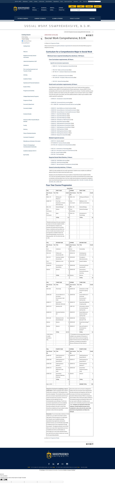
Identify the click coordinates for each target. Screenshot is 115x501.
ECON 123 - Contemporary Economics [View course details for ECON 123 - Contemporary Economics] (61, 74)
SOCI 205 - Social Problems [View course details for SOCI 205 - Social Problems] (57, 151)
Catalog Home (26, 45)
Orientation (76, 1)
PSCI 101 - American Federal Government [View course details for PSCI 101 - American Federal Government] (63, 71)
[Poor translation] (5, 479)
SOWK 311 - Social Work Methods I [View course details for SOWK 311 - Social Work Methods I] (59, 113)
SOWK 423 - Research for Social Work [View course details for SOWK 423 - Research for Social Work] (59, 134)
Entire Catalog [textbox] (25, 36)
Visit (81, 6)
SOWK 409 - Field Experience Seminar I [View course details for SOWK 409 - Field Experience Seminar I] (60, 130)
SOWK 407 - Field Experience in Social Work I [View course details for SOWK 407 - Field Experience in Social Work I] (61, 122)
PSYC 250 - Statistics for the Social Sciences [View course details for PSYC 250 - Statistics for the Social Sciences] (63, 144)
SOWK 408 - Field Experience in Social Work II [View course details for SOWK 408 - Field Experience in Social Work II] (61, 124)
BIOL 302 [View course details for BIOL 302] (59, 181)
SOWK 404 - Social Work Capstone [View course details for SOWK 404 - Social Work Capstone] (59, 120)
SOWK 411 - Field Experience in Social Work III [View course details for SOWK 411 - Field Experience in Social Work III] (61, 126)
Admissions (26, 64)
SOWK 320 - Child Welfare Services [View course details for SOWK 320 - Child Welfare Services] (59, 159)
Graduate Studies (27, 113)
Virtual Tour (61, 9)
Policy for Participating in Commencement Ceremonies (29, 145)
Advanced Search (25, 42)
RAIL (80, 1)
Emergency (43, 9)
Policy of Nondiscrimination (29, 132)
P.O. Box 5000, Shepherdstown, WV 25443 (66, 466)
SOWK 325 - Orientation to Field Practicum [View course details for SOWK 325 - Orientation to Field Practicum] (60, 118)
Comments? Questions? (28, 136)
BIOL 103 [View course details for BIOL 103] (79, 179)
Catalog (35, 1)
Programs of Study (27, 99)
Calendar (61, 7)
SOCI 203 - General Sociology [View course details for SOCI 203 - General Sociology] (59, 80)
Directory (34, 9)
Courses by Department (28, 103)
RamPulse (85, 1)
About (33, 7)
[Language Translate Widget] (94, 1)
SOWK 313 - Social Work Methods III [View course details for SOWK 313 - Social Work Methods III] (59, 117)
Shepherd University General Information (29, 55)
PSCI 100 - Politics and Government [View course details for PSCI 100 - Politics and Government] (61, 69)
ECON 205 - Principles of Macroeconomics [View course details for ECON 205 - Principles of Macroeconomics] (64, 76)
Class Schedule (49, 1)
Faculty (25, 124)
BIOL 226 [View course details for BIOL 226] (53, 181)
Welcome (25, 51)
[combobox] (78, 31)
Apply (72, 6)
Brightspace (25, 1)
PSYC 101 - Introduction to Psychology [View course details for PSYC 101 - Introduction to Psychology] (60, 147)
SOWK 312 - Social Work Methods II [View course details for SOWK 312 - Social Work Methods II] (59, 115)
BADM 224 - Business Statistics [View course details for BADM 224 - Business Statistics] (60, 142)
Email (61, 1)
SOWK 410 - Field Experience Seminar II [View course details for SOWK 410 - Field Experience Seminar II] (60, 132)
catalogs (43, 469)
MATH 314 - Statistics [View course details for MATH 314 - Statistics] (56, 140)
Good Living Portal (68, 1)
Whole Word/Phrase (27, 40)
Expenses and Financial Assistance (31, 82)
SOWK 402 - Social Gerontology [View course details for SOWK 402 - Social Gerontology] (58, 161)
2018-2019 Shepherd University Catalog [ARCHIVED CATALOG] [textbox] (77, 31)
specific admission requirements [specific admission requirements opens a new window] (63, 45)
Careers (30, 1)
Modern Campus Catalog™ (69, 469)
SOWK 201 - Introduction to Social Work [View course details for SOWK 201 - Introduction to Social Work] (60, 98)
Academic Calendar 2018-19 (29, 150)
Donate (97, 6)
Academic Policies (27, 78)
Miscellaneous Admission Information (31, 140)
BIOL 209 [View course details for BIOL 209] (88, 179)
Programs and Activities (28, 90)
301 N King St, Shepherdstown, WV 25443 (41, 466)
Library (51, 9)
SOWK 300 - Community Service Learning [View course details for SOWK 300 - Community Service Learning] (60, 101)
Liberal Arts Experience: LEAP (30, 60)
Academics (43, 7)
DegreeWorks (56, 1)
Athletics (52, 7)
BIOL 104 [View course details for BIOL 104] (83, 179)
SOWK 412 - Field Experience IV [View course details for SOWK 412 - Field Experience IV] (58, 128)
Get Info (89, 6)
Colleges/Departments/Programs (31, 95)
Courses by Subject (27, 107)
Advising (25, 74)
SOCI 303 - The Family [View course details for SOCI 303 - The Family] (56, 153)
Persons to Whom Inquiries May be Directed (31, 119)
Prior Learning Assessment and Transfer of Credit (30, 69)
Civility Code (41, 1)
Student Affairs (26, 86)
